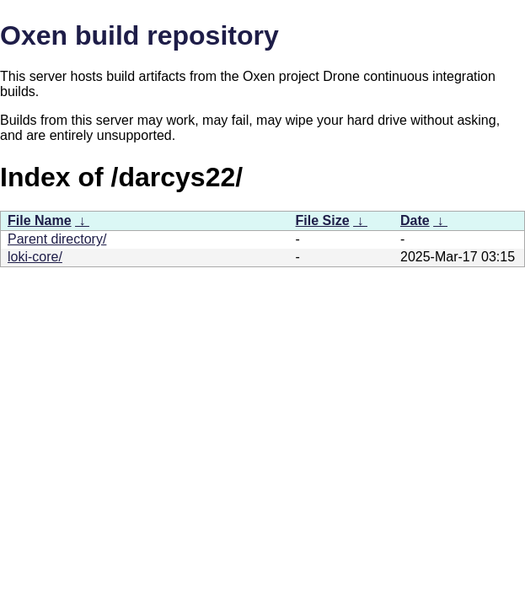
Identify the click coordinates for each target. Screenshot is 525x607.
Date (415, 220)
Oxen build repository (139, 35)
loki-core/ (35, 257)
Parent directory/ (57, 239)
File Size (323, 220)
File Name (40, 220)
